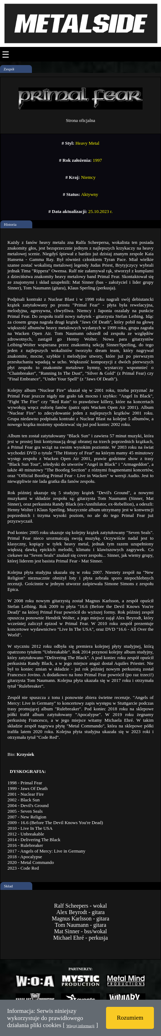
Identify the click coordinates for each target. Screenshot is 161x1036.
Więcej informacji (80, 1026)
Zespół (9, 69)
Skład (8, 886)
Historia (10, 224)
